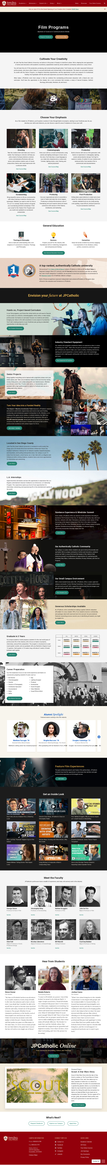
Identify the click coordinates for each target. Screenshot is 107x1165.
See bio (9, 914)
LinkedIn (59, 1153)
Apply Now (73, 1122)
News (76, 3)
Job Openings (85, 1150)
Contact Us (60, 1141)
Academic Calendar (86, 1141)
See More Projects (78, 1104)
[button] (104, 3)
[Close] (105, 9)
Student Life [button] (43, 3)
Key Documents (85, 1153)
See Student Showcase (15, 328)
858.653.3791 (36, 1144)
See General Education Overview (53, 253)
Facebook (60, 1144)
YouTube (59, 1147)
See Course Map (62, 37)
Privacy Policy (85, 1156)
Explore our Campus (56, 1122)
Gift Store (83, 1144)
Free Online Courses (95, 3)
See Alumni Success (15, 697)
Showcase (84, 3)
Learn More (12, 392)
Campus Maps (33, 1154)
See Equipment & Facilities (65, 360)
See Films (61, 778)
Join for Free (53, 1055)
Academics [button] (22, 3)
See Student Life (62, 591)
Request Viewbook (45, 37)
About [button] (59, 3)
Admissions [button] (33, 3)
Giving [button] (52, 3)
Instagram (60, 1150)
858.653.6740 (37, 1140)
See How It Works (14, 428)
